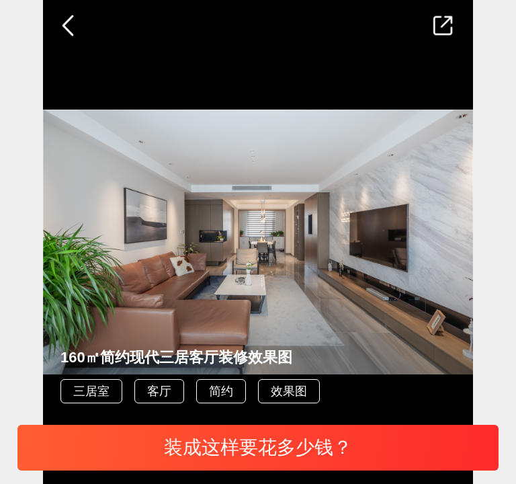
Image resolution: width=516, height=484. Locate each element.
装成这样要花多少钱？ (258, 447)
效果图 (289, 391)
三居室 (91, 391)
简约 (221, 391)
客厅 (159, 391)
